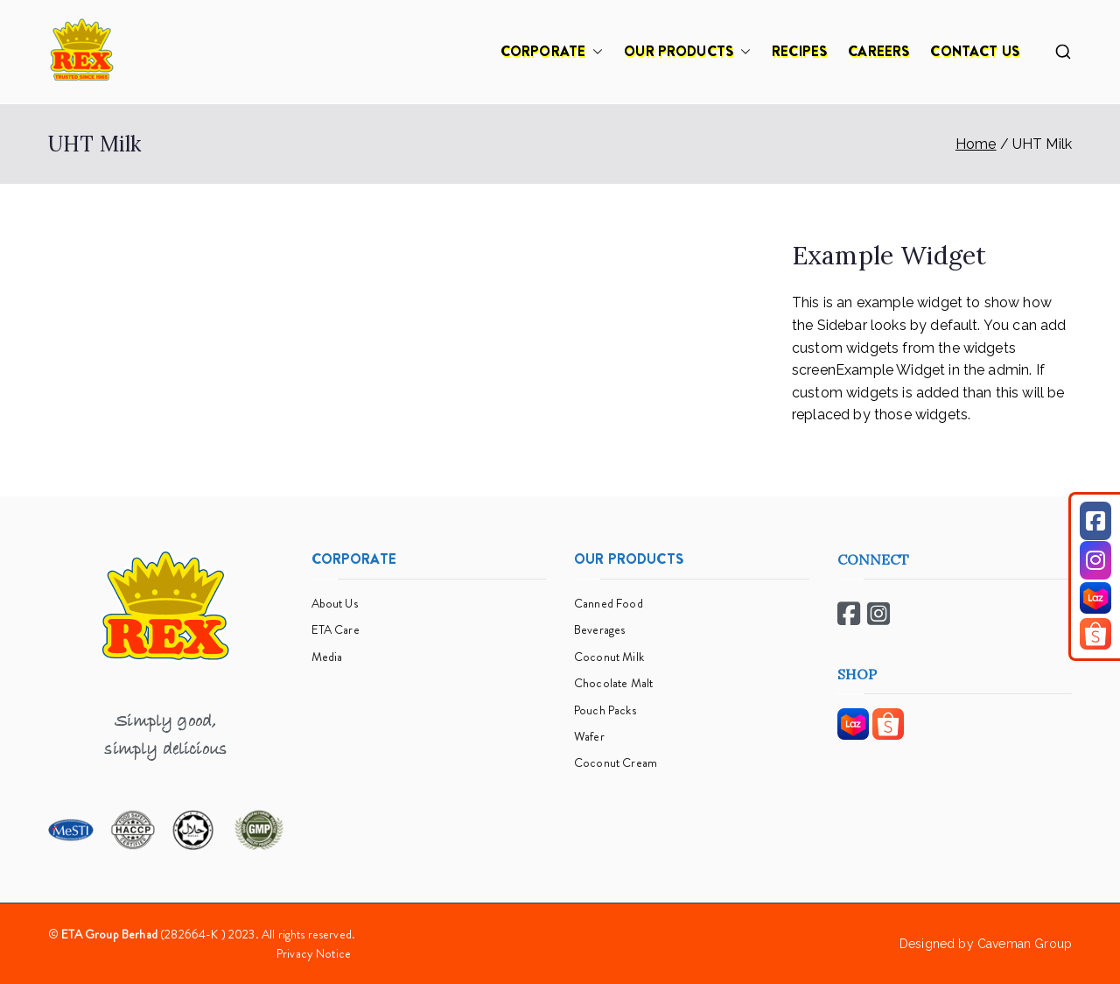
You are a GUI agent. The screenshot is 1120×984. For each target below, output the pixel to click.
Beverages (599, 629)
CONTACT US (974, 51)
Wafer (589, 736)
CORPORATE (551, 51)
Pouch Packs (605, 710)
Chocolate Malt (613, 683)
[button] (594, 51)
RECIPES (799, 51)
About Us (335, 603)
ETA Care (336, 629)
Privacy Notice (313, 953)
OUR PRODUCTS (687, 51)
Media (327, 656)
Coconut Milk (609, 656)
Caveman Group (1024, 944)
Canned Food (608, 603)
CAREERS (878, 51)
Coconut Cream (615, 762)
